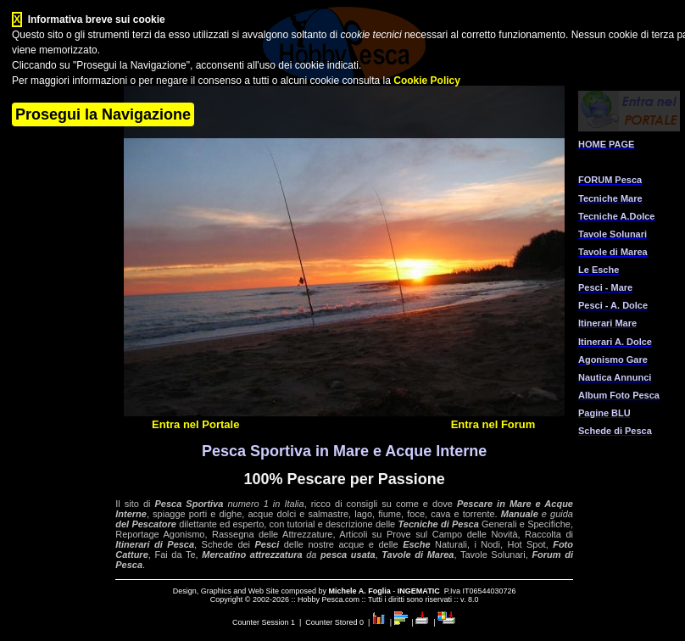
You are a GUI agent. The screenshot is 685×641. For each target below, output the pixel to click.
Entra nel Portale (195, 424)
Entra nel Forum (493, 424)
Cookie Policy (426, 80)
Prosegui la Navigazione (103, 114)
